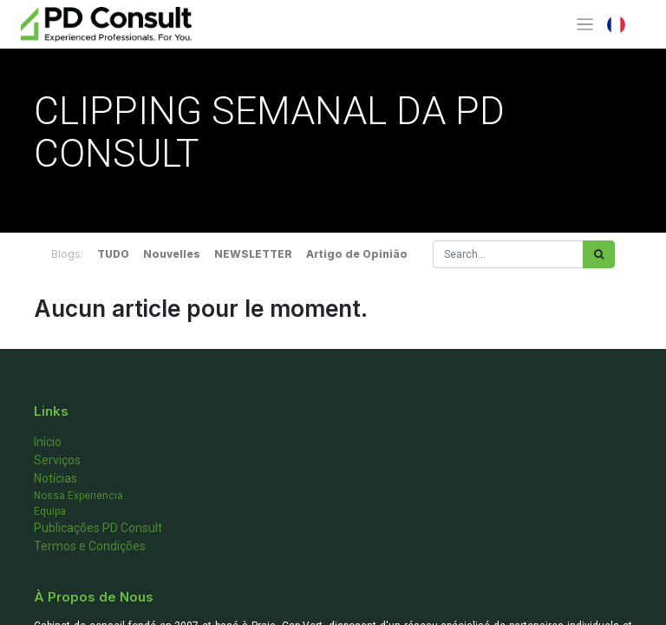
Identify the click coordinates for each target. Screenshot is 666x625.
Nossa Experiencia (78, 496)
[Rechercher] (599, 254)
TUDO (113, 253)
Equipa (50, 511)
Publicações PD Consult (98, 528)
